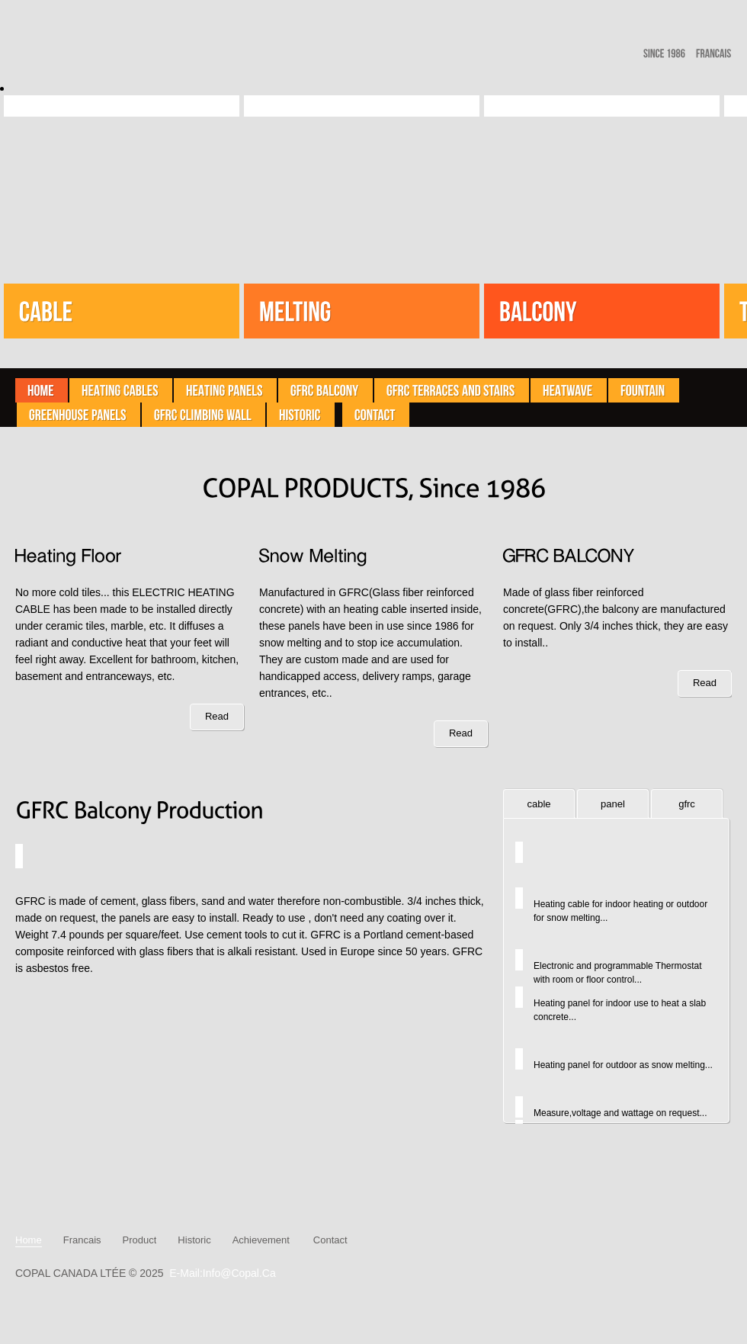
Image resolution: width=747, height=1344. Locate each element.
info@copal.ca (239, 1273)
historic (194, 1240)
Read (217, 716)
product (140, 1240)
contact (330, 1240)
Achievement (261, 1240)
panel (613, 804)
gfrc (686, 804)
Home (28, 1240)
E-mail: (186, 1273)
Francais (82, 1240)
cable (538, 804)
